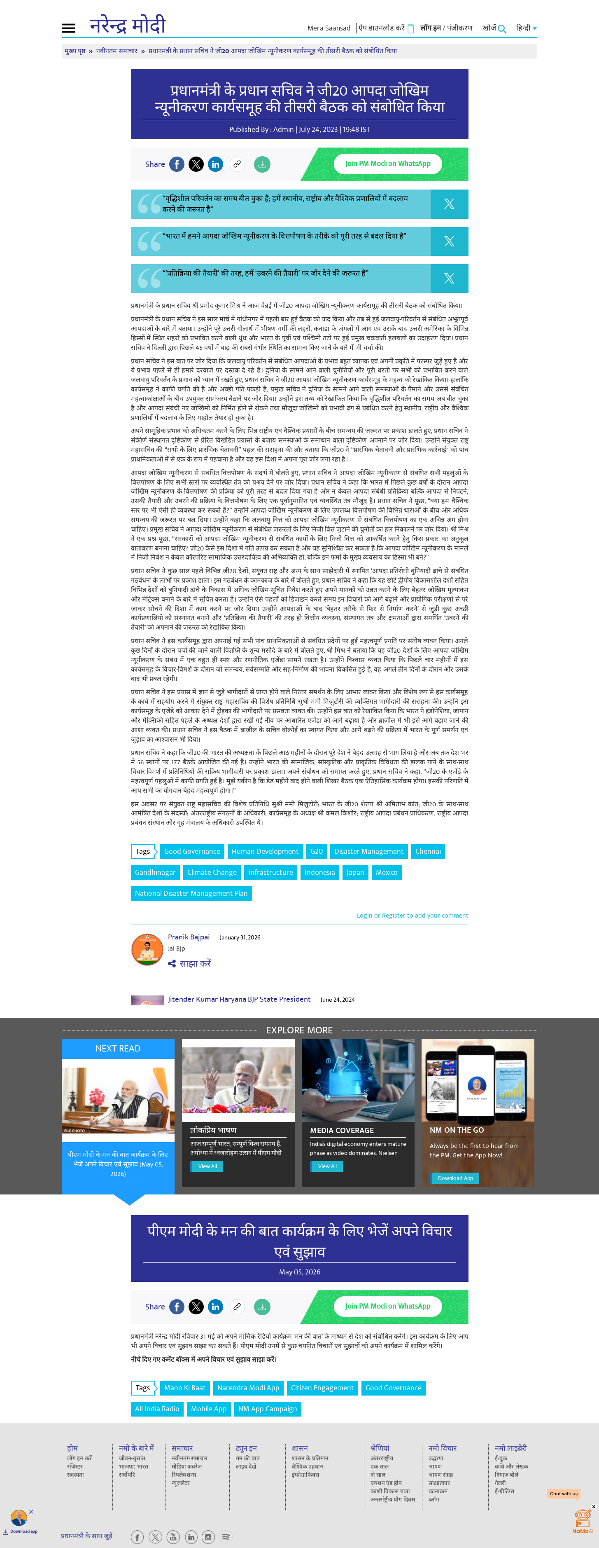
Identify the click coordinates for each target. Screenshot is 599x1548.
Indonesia (320, 872)
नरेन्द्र (128, 26)
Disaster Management (369, 851)
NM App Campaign (267, 1409)
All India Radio (157, 1409)
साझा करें (189, 964)
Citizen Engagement (322, 1388)
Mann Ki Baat (185, 1388)
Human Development (265, 851)
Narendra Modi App (248, 1388)
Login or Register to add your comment (412, 915)
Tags (145, 851)
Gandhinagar (155, 872)
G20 (316, 851)
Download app (23, 1531)
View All (207, 1166)
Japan (355, 872)
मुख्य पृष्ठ (76, 51)
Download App (455, 1178)
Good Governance (192, 851)
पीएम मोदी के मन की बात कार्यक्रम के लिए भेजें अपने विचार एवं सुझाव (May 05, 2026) (118, 1164)
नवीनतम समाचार (117, 51)
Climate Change (212, 872)
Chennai (428, 851)
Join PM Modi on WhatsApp (388, 164)
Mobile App (209, 1409)
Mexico (387, 872)
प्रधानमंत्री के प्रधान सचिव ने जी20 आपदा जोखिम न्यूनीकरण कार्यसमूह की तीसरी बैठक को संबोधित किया (273, 51)
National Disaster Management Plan (191, 893)
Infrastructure (270, 872)
